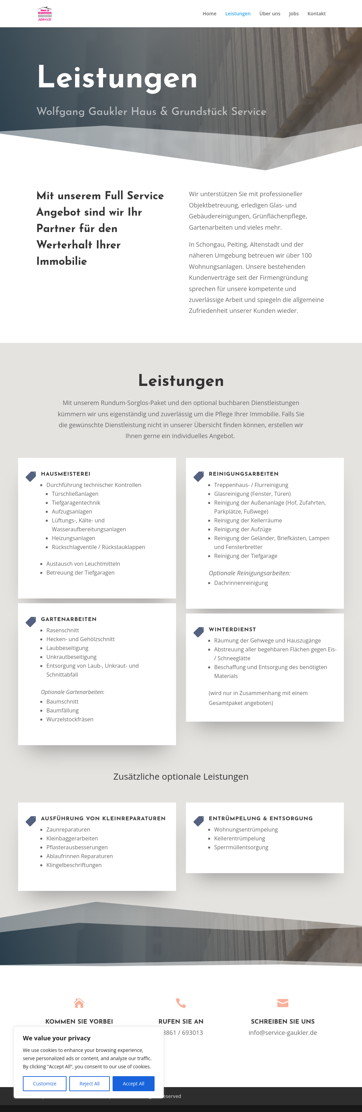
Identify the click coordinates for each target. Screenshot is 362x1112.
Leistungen (237, 14)
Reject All (89, 1083)
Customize (44, 1083)
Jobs (294, 14)
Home (210, 14)
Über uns (269, 14)
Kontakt (316, 14)
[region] (89, 1062)
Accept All (133, 1083)
